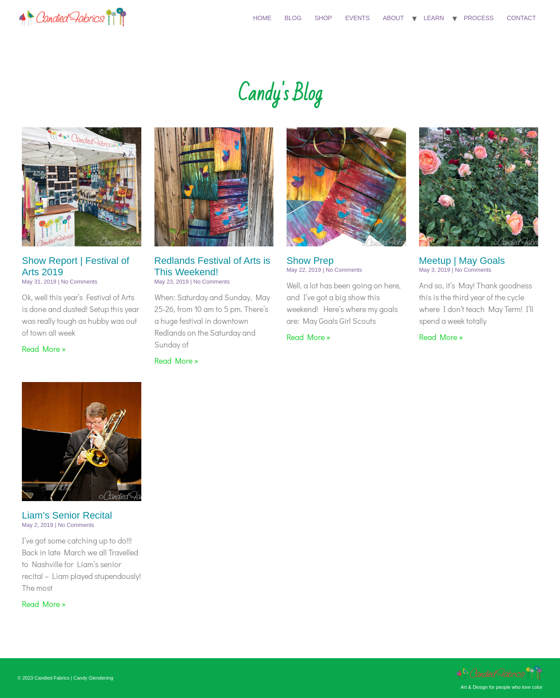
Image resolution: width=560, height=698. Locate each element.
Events (357, 17)
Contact (521, 17)
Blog (292, 17)
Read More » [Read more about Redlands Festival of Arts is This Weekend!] (176, 360)
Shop (323, 17)
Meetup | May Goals (462, 260)
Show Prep (310, 260)
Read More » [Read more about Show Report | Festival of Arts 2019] (44, 349)
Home (262, 17)
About (393, 17)
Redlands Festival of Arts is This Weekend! (212, 266)
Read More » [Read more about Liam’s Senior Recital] (44, 604)
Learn (434, 17)
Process (479, 17)
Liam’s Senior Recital (67, 515)
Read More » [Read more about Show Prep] (308, 337)
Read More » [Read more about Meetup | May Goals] (441, 337)
